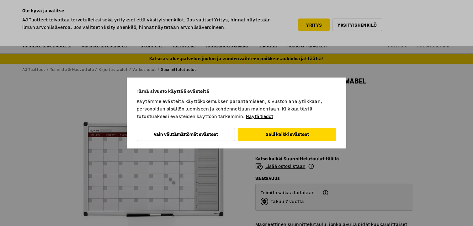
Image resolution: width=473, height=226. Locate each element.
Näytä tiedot (259, 116)
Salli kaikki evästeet (287, 134)
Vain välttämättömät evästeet (186, 134)
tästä (306, 109)
